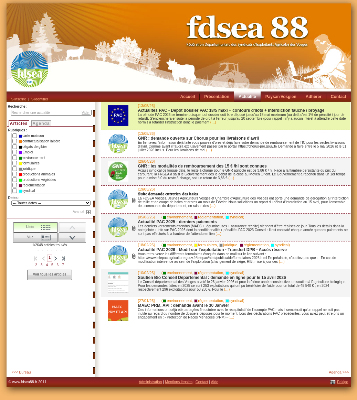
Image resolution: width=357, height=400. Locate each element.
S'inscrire (18, 99)
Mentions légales (178, 382)
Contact (202, 382)
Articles (19, 123)
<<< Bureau (21, 372)
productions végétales (37, 180)
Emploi (26, 152)
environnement (32, 158)
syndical (27, 191)
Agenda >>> (339, 372)
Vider (86, 113)
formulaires (29, 163)
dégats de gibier (33, 147)
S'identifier (39, 99)
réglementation (32, 185)
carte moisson (31, 136)
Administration (150, 382)
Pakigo (342, 382)
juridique (27, 169)
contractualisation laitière (39, 141)
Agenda (41, 123)
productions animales (37, 174)
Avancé (78, 212)
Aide (214, 382)
